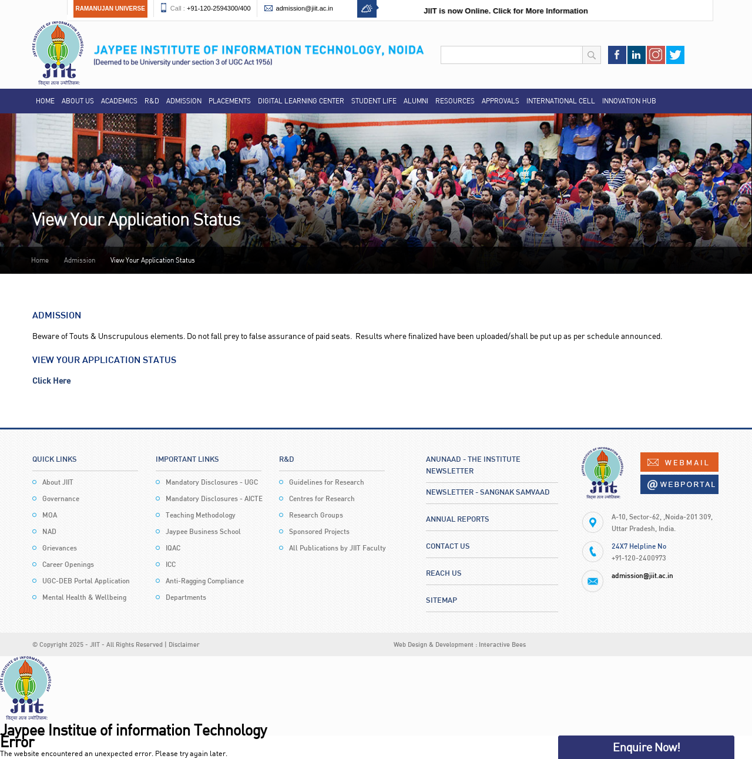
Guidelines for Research (326, 482)
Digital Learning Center (301, 100)
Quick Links (54, 459)
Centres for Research (322, 498)
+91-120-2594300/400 (219, 8)
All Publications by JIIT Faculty (337, 547)
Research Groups (316, 515)
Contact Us (448, 545)
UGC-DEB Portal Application (86, 580)
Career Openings (68, 564)
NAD (49, 531)
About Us (78, 100)
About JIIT (57, 482)
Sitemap (441, 599)
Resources (455, 100)
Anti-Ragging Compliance (205, 580)
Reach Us (444, 572)
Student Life (374, 100)
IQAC (173, 547)
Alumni (416, 100)
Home (45, 100)
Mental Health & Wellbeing (84, 597)
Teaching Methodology (201, 515)
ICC (171, 564)
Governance (60, 498)
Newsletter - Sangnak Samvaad (488, 491)
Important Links (187, 459)
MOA (49, 515)
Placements (230, 100)
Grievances (59, 547)
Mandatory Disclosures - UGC (212, 482)
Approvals (500, 100)
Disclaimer (184, 644)
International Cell (560, 100)
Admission (184, 100)
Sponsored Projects (319, 531)
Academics (119, 100)
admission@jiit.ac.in (304, 8)
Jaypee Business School (203, 531)
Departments (186, 597)
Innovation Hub (629, 100)
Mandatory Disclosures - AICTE (214, 498)
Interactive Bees (502, 644)
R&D (152, 100)
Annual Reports (457, 518)
